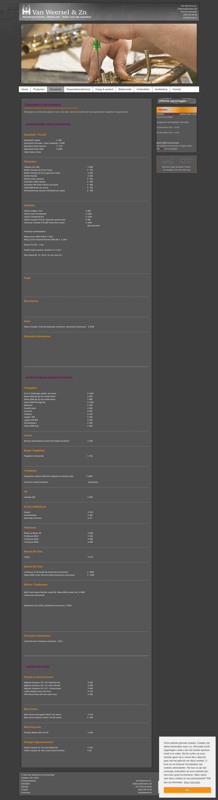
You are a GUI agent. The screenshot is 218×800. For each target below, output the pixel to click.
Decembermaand (172, 114)
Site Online (34, 778)
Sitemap (24, 787)
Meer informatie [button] (192, 782)
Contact (24, 789)
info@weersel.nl (190, 18)
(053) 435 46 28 (145, 789)
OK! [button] (187, 790)
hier (162, 149)
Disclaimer (25, 784)
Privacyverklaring (28, 781)
